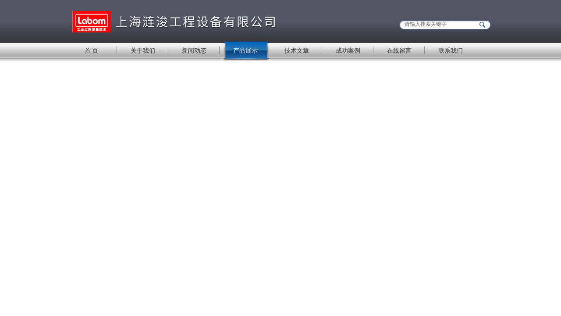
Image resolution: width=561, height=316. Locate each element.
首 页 (92, 50)
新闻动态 (194, 50)
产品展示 (245, 50)
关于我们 (143, 50)
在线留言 (399, 50)
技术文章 (296, 50)
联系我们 (450, 50)
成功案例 (348, 50)
